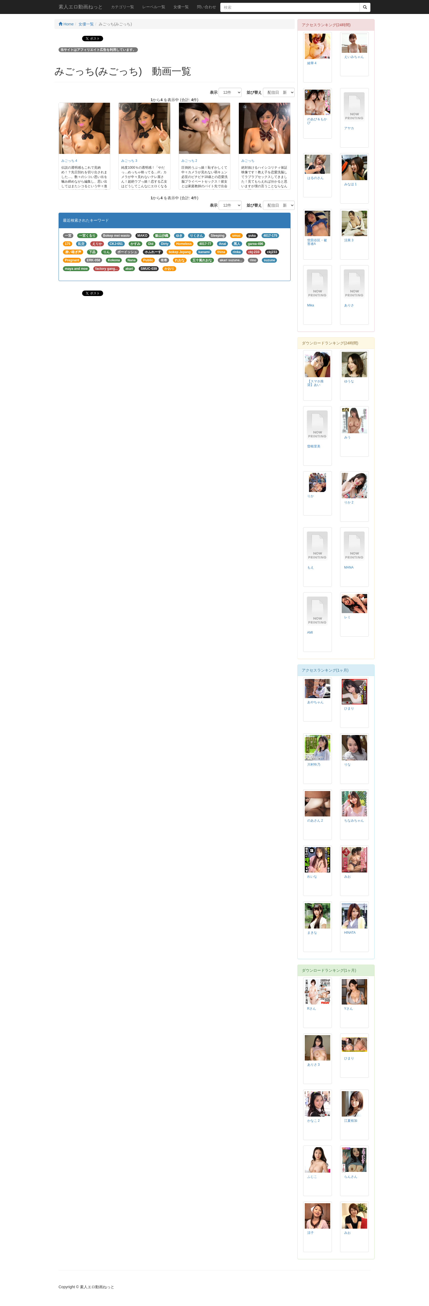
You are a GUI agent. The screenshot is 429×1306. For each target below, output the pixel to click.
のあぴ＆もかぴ (317, 121)
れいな (312, 877)
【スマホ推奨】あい (315, 383)
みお (347, 877)
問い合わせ (206, 7)
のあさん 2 (315, 820)
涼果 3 (348, 240)
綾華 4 (312, 63)
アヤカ (349, 128)
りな (347, 764)
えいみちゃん (354, 57)
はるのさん (315, 178)
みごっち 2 (189, 161)
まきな (312, 933)
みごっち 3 (129, 161)
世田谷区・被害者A (317, 242)
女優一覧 (181, 7)
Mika (310, 305)
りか (310, 496)
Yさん (348, 1009)
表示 (212, 92)
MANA (348, 567)
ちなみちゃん (354, 820)
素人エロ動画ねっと (81, 7)
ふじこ (312, 1177)
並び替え (252, 92)
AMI (310, 632)
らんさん (350, 1177)
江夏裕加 (350, 1121)
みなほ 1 (350, 184)
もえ (310, 567)
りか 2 (348, 502)
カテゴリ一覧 (122, 7)
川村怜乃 (313, 764)
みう (347, 437)
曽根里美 (313, 446)
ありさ (349, 305)
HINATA (350, 933)
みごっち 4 (69, 161)
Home (66, 24)
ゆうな (349, 381)
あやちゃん (315, 702)
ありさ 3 (313, 1065)
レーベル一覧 (153, 7)
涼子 (310, 1233)
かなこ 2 (313, 1121)
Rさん (311, 1009)
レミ (347, 617)
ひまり (349, 708)
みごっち (247, 161)
